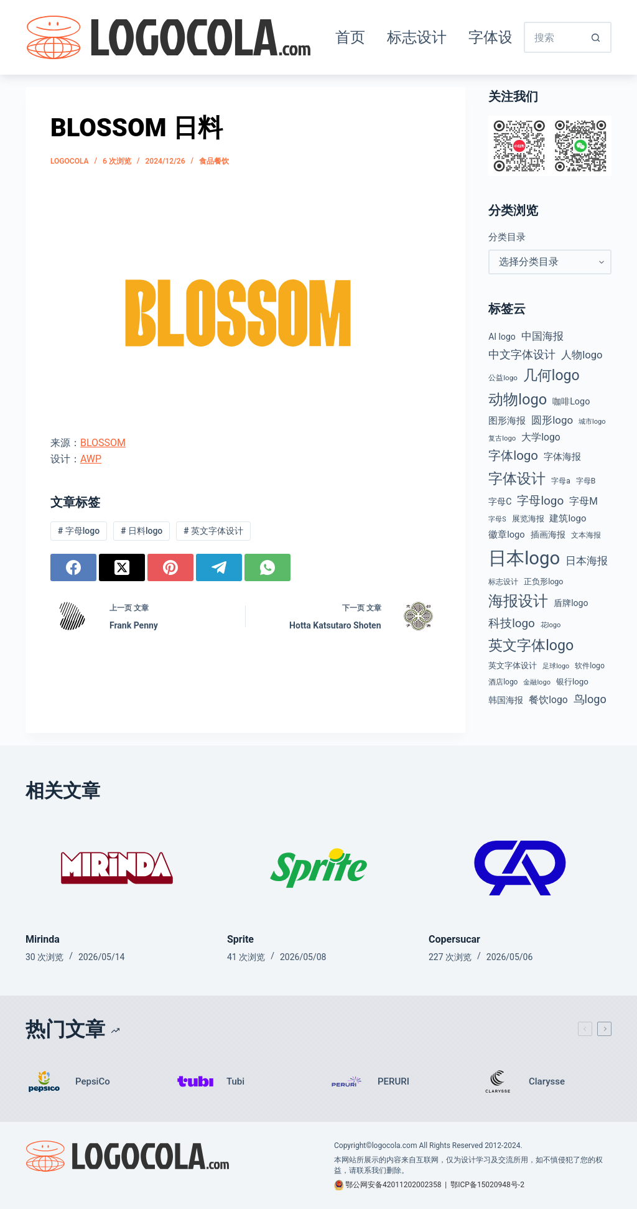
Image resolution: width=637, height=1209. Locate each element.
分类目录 (507, 237)
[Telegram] (219, 567)
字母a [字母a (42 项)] (560, 481)
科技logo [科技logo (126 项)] (511, 623)
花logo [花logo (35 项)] (551, 625)
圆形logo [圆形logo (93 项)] (552, 420)
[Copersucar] (520, 867)
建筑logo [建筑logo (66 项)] (567, 518)
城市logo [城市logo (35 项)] (592, 422)
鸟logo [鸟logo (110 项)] (590, 699)
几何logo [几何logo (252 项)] (551, 375)
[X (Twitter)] (122, 567)
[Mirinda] (117, 867)
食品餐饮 (214, 161)
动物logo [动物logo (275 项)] (517, 399)
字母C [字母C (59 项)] (499, 501)
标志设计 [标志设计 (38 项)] (503, 581)
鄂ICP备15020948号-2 (487, 1184)
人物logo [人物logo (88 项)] (581, 355)
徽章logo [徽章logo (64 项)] (506, 534)
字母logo (79, 531)
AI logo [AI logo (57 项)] (501, 337)
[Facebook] (73, 567)
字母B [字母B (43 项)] (586, 481)
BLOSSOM (103, 443)
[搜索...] (552, 37)
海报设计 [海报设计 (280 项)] (518, 601)
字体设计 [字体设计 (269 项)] (517, 478)
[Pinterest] (170, 567)
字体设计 (498, 37)
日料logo (141, 531)
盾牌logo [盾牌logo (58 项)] (571, 603)
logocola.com (394, 1145)
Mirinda (43, 939)
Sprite (240, 939)
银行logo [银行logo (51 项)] (572, 681)
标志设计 (417, 37)
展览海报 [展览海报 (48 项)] (528, 518)
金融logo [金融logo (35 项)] (537, 682)
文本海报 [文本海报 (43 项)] (586, 535)
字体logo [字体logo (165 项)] (513, 455)
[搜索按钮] (595, 37)
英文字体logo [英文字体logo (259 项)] (531, 645)
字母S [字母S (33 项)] (497, 519)
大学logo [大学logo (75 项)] (540, 437)
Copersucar (454, 939)
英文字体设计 (213, 531)
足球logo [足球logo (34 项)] (555, 666)
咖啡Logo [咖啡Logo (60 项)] (571, 401)
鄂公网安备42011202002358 (393, 1184)
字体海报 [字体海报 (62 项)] (562, 457)
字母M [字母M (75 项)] (583, 501)
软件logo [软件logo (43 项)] (590, 665)
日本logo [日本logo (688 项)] (524, 558)
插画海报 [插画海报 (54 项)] (548, 534)
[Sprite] (318, 867)
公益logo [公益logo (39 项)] (503, 377)
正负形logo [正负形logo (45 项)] (543, 581)
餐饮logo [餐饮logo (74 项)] (548, 700)
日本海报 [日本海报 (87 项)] (586, 561)
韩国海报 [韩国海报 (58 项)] (505, 700)
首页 (350, 37)
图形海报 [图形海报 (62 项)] (507, 421)
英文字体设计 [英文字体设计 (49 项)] (512, 665)
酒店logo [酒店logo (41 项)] (503, 682)
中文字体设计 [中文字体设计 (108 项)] (522, 354)
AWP (90, 459)
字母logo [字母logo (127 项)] (540, 500)
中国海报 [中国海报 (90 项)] (542, 336)
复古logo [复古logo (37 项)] (502, 438)
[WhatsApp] (267, 567)
